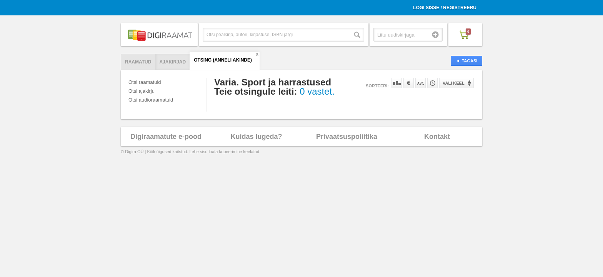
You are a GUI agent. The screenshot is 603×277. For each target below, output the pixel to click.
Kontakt (437, 136)
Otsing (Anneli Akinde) (223, 60)
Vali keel (454, 83)
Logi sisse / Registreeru (444, 7)
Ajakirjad (172, 62)
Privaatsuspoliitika (346, 136)
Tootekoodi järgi (432, 83)
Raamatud (138, 62)
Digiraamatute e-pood (166, 136)
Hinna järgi (408, 83)
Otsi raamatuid (144, 82)
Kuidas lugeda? (256, 136)
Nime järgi (420, 83)
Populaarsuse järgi (396, 83)
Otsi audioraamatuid (150, 100)
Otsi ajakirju (141, 91)
